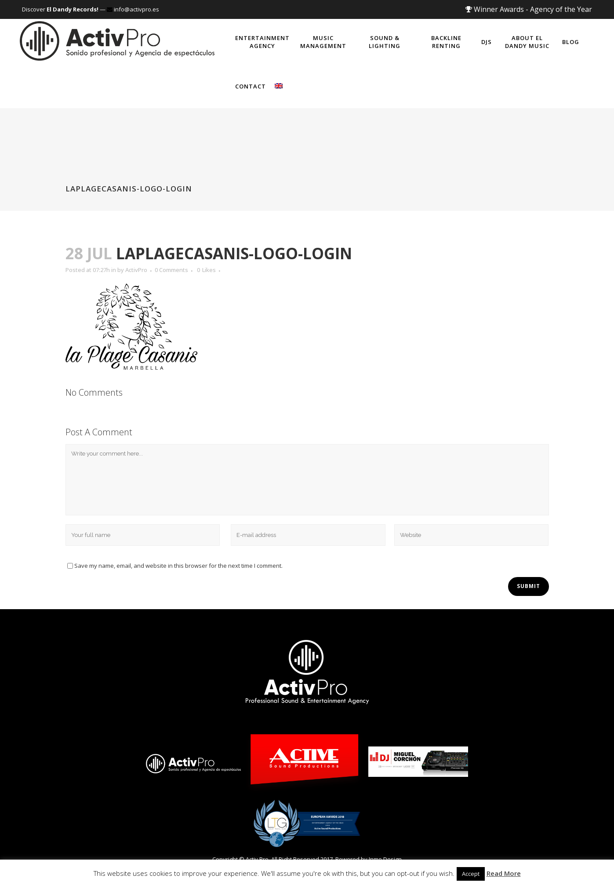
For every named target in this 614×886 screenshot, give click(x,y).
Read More (504, 873)
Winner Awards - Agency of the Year (528, 9)
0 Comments (171, 270)
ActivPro (136, 270)
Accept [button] (471, 874)
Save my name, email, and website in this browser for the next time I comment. (178, 566)
